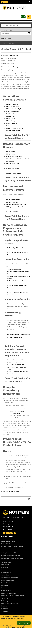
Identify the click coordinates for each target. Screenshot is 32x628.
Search (23, 16)
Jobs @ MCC (4, 598)
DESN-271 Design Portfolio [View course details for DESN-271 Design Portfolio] (13, 130)
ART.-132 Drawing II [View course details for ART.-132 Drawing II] (11, 154)
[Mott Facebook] (4, 533)
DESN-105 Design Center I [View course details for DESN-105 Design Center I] (13, 163)
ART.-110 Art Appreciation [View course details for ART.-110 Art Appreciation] (14, 269)
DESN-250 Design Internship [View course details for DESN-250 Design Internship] (13, 173)
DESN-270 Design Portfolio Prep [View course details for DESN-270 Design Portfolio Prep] (14, 128)
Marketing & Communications (9, 603)
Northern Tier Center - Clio (8, 544)
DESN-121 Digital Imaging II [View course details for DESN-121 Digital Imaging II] (13, 111)
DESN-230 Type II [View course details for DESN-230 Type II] (10, 116)
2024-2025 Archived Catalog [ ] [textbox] (10, 25)
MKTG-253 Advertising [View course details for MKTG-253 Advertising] (12, 211)
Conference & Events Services (9, 577)
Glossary (3, 588)
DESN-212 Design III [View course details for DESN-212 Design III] (11, 123)
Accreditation (5, 564)
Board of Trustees (6, 572)
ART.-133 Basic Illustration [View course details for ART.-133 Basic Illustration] (13, 199)
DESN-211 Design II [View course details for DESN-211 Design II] (11, 121)
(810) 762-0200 (9, 521)
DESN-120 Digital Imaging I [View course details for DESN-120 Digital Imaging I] (13, 109)
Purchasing (4, 608)
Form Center (4, 585)
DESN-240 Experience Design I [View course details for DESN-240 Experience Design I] (14, 125)
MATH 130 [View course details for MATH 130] (23, 320)
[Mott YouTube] (15, 533)
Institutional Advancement (8, 593)
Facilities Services (6, 582)
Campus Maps (5, 575)
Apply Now (4, 2)
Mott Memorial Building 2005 (13, 67)
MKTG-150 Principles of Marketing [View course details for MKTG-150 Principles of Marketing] (15, 207)
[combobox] (16, 25)
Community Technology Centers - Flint (12, 558)
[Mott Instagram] (12, 533)
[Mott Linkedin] (6, 533)
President (4, 606)
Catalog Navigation (8, 43)
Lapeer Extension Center (8, 541)
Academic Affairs (6, 562)
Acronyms (4, 570)
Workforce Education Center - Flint (10, 555)
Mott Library (4, 601)
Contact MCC (24, 2)
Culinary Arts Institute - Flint (9, 553)
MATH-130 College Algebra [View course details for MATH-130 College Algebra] (14, 337)
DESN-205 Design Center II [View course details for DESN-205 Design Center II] (13, 168)
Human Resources (6, 590)
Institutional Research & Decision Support (12, 595)
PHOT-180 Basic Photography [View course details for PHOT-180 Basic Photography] (14, 156)
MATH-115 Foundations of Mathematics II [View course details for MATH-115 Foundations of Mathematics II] (18, 334)
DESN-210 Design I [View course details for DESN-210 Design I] (11, 118)
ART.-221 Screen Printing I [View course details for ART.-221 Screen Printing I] (13, 202)
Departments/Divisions (7, 580)
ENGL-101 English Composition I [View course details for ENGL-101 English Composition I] (16, 248)
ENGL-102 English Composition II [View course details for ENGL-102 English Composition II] (16, 281)
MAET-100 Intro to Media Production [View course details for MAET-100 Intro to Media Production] (16, 204)
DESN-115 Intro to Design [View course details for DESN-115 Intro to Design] (12, 106)
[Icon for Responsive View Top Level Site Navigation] (29, 17)
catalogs (7, 626)
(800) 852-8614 (9, 524)
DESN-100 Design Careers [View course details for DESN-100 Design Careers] (13, 104)
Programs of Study (14, 55)
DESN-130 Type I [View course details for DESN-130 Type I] (10, 113)
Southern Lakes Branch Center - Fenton (12, 546)
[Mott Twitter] (9, 533)
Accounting (4, 567)
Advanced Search (6, 38)
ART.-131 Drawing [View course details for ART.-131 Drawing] (10, 151)
